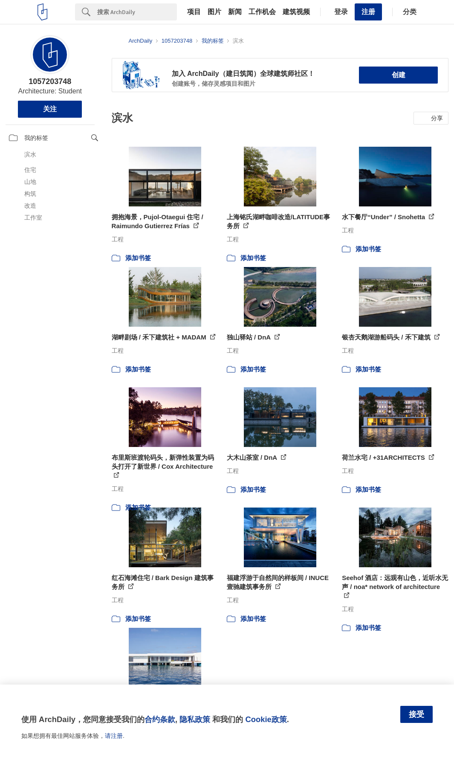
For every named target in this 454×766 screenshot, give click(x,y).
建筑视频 (296, 12)
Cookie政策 (265, 719)
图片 (214, 12)
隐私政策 (194, 719)
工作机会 (262, 12)
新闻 (235, 12)
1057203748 (50, 81)
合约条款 (160, 719)
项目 (194, 12)
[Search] (137, 11)
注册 (368, 11)
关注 (50, 109)
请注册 (114, 735)
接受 (416, 714)
